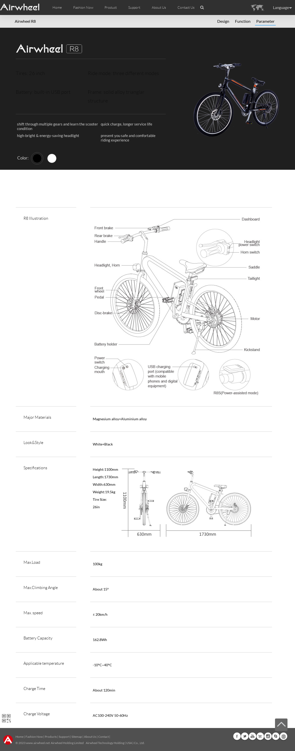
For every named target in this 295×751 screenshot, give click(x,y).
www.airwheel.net (38, 743)
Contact (103, 736)
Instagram (268, 736)
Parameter (265, 21)
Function (242, 21)
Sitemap (77, 736)
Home (57, 8)
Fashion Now (34, 736)
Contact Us (186, 8)
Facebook (237, 736)
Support (134, 8)
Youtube (252, 736)
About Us (90, 736)
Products (51, 736)
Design (223, 21)
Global (283, 736)
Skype (276, 736)
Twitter (244, 736)
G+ (260, 736)
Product (110, 8)
